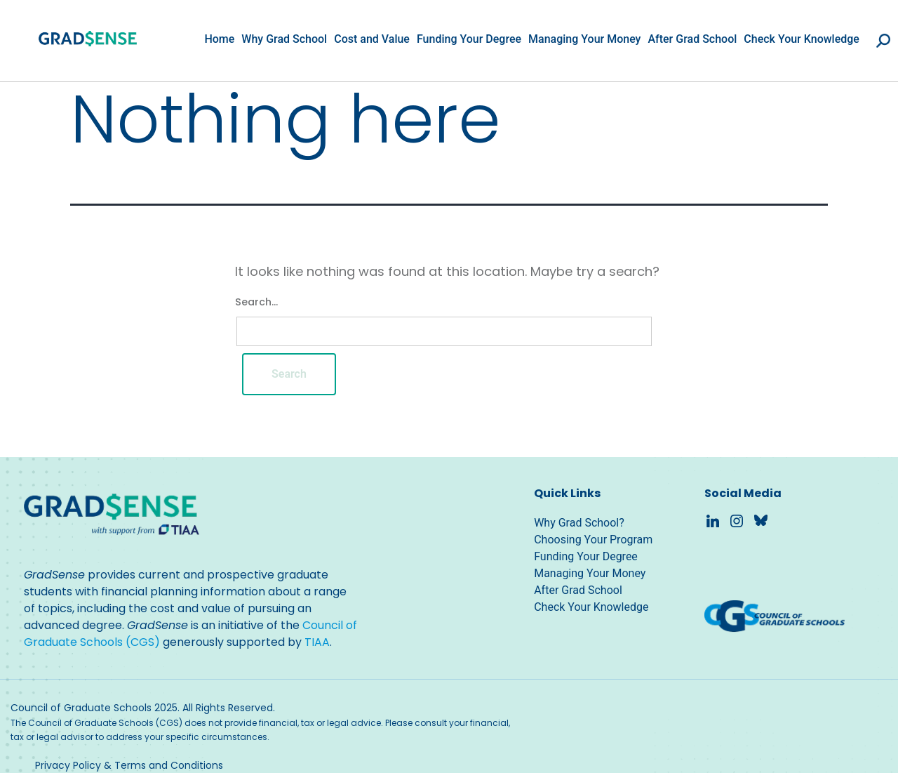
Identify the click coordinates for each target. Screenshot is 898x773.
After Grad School (692, 39)
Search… (256, 302)
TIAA (317, 642)
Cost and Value (372, 39)
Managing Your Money (584, 39)
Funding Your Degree (469, 39)
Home (219, 39)
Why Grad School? (579, 522)
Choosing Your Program (593, 539)
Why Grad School (284, 39)
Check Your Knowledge (801, 39)
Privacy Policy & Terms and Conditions (129, 765)
